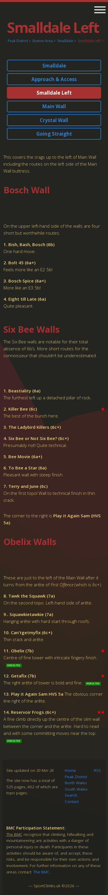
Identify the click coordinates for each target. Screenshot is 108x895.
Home (70, 770)
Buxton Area (43, 40)
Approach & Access (54, 79)
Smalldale (65, 40)
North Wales (76, 782)
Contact (72, 801)
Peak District (18, 40)
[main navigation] (98, 10)
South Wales (76, 789)
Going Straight (54, 133)
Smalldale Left (89, 40)
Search (71, 795)
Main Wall (54, 106)
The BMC (41, 872)
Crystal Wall (54, 120)
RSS (97, 770)
